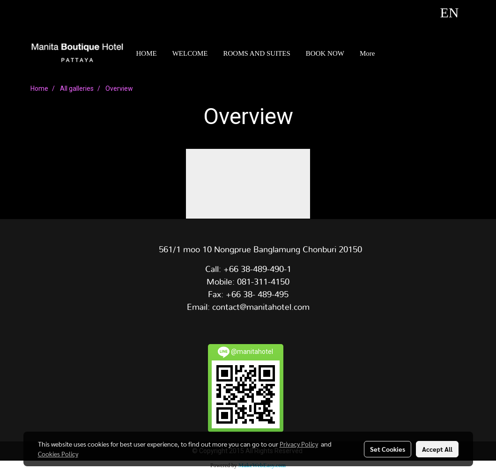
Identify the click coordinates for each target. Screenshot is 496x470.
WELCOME (190, 53)
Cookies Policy (58, 453)
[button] (390, 53)
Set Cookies (387, 449)
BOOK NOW (325, 53)
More (367, 53)
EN (438, 12)
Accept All (437, 449)
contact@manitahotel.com (261, 307)
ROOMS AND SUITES (256, 53)
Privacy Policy (299, 444)
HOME (146, 53)
